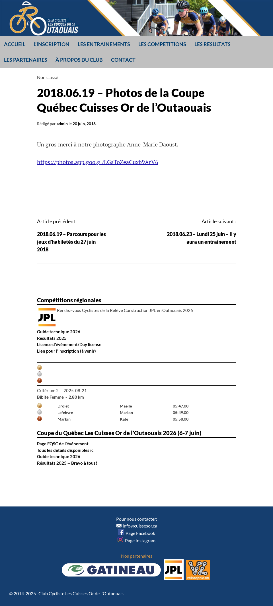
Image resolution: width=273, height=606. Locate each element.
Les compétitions (162, 44)
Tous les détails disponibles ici (66, 450)
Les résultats (212, 44)
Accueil (14, 44)
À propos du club (79, 60)
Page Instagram (136, 540)
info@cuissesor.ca (140, 525)
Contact (123, 60)
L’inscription (51, 44)
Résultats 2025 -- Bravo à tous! (67, 463)
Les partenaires (25, 60)
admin (62, 123)
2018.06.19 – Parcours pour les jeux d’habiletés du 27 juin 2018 (71, 242)
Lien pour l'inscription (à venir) (66, 350)
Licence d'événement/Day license (69, 344)
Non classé (47, 77)
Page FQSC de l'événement (63, 443)
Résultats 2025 (52, 338)
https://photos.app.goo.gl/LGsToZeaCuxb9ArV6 (97, 162)
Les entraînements (104, 44)
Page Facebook (136, 533)
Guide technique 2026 (58, 331)
